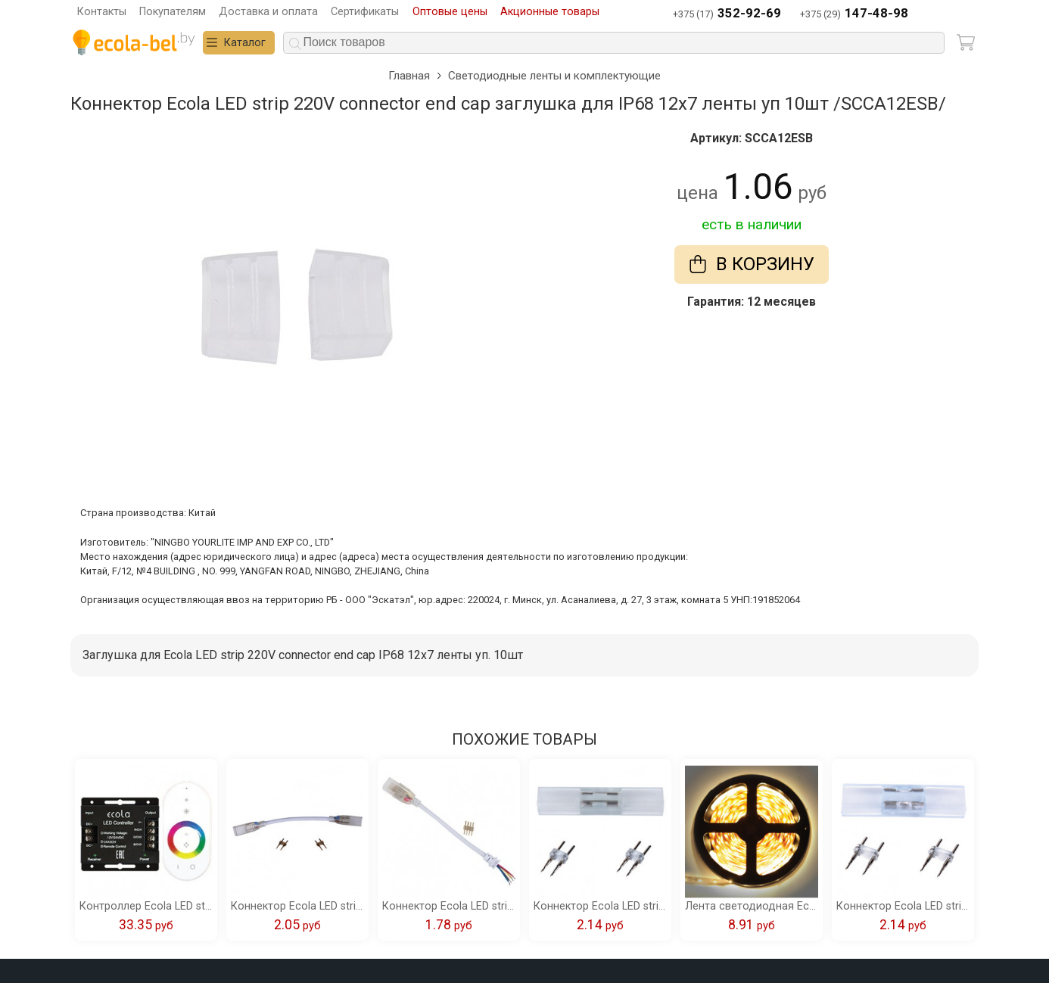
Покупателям (172, 11)
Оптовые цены (449, 11)
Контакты (101, 11)
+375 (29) (854, 14)
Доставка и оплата (268, 11)
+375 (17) (727, 14)
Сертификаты (365, 11)
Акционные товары (549, 11)
